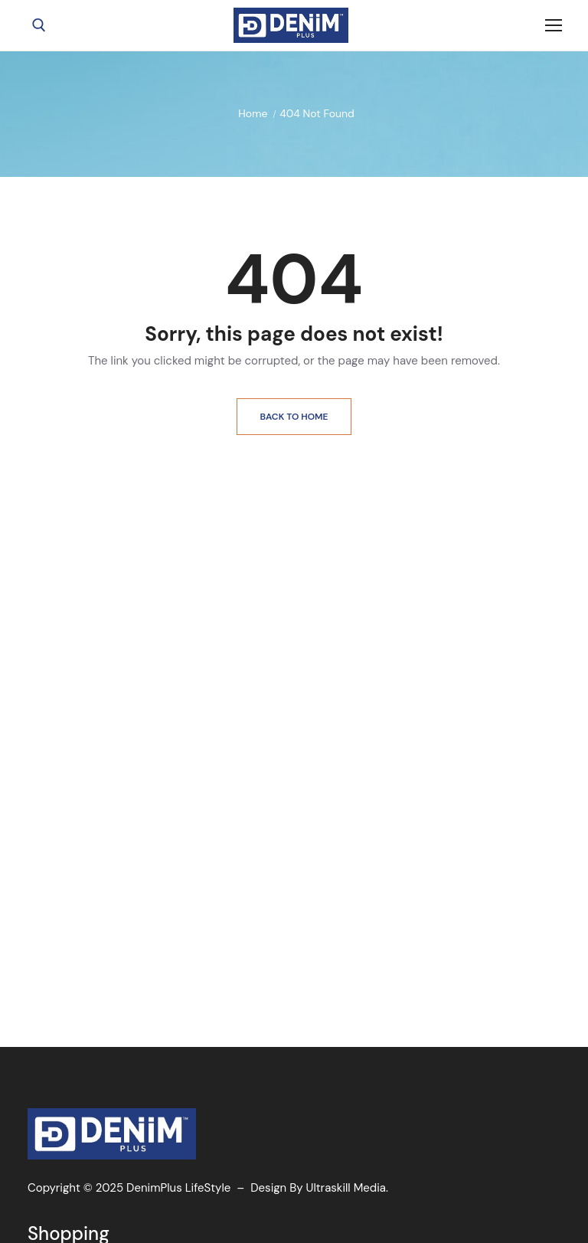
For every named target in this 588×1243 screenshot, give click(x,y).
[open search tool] (39, 25)
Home (252, 113)
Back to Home (294, 417)
